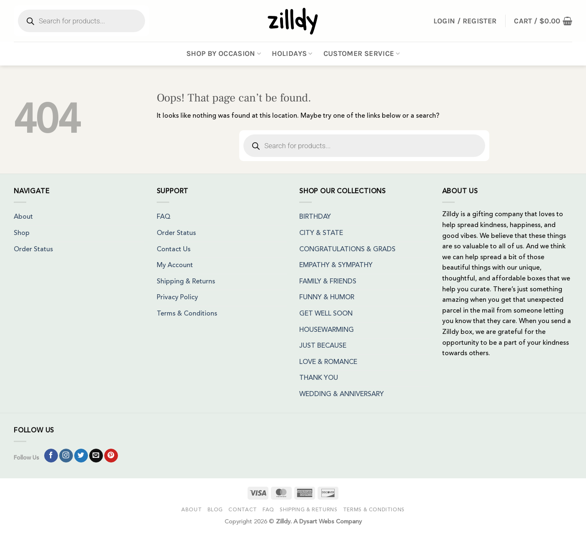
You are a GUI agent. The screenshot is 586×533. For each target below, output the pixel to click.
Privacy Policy (177, 297)
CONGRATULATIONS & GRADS (347, 249)
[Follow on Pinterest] (111, 456)
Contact (242, 510)
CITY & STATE (321, 233)
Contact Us (173, 249)
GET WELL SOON (326, 314)
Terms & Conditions (187, 314)
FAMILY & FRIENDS (327, 281)
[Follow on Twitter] (81, 456)
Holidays (292, 53)
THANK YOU (318, 378)
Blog (215, 510)
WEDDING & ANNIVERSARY (341, 394)
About (23, 217)
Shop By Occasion (223, 53)
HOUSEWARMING (326, 330)
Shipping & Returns (186, 281)
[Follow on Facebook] (51, 456)
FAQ (163, 217)
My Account (175, 265)
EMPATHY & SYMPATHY (336, 265)
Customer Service (361, 53)
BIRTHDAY (315, 217)
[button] (543, 21)
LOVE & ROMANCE (328, 362)
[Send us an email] (96, 456)
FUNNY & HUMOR (326, 297)
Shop (22, 233)
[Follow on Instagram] (66, 456)
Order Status (33, 249)
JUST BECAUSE (322, 346)
